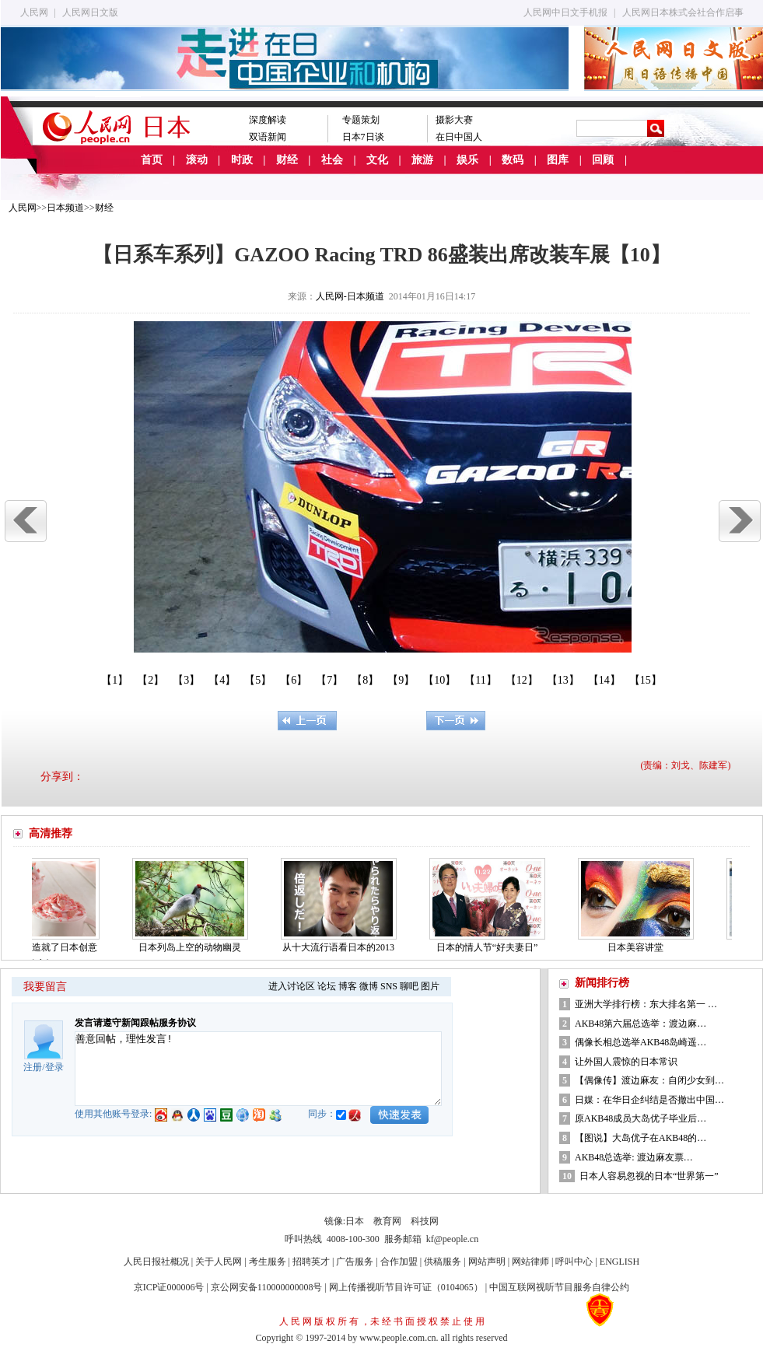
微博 (368, 986)
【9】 (401, 680)
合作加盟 (399, 1261)
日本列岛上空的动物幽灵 (195, 947)
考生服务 (267, 1261)
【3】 (186, 680)
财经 (287, 160)
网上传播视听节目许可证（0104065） (406, 1287)
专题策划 (361, 119)
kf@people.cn (452, 1239)
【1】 (114, 680)
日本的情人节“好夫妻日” (493, 947)
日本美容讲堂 (641, 947)
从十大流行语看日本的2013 (344, 947)
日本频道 (65, 207)
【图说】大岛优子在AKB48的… (640, 1137)
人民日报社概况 (156, 1261)
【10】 (439, 680)
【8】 (365, 680)
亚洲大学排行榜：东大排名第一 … (646, 1004)
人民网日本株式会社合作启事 (683, 12)
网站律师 (530, 1261)
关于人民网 (218, 1261)
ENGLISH (619, 1261)
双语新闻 (267, 136)
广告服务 (354, 1261)
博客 (347, 986)
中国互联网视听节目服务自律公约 (559, 1287)
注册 (32, 1067)
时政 (242, 160)
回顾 (603, 160)
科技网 (425, 1221)
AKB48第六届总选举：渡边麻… (640, 1023)
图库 (558, 160)
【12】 (522, 680)
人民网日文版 (90, 12)
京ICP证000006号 (169, 1287)
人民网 (34, 12)
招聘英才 (311, 1261)
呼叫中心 (574, 1261)
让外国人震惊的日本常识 (626, 1061)
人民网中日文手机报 (565, 12)
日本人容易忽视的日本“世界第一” (649, 1176)
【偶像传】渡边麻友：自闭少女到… (649, 1080)
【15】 (645, 680)
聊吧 (409, 986)
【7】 (329, 680)
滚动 (197, 160)
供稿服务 (442, 1261)
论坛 (326, 986)
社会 (332, 160)
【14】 (604, 680)
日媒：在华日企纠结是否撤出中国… (649, 1099)
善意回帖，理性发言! (258, 1068)
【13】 (563, 680)
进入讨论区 (291, 986)
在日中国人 (459, 136)
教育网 (387, 1221)
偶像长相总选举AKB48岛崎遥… (640, 1042)
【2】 (150, 680)
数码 (512, 160)
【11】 (480, 680)
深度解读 (267, 119)
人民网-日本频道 (350, 296)
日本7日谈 (363, 136)
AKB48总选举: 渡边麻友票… (634, 1157)
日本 (354, 1221)
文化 (377, 160)
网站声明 (487, 1261)
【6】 (293, 680)
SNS (388, 986)
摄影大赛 (454, 119)
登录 (54, 1067)
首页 (152, 160)
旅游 (422, 160)
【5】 (257, 680)
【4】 (222, 680)
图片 (430, 986)
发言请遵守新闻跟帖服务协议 (135, 1022)
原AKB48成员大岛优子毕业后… (640, 1118)
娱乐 (467, 160)
